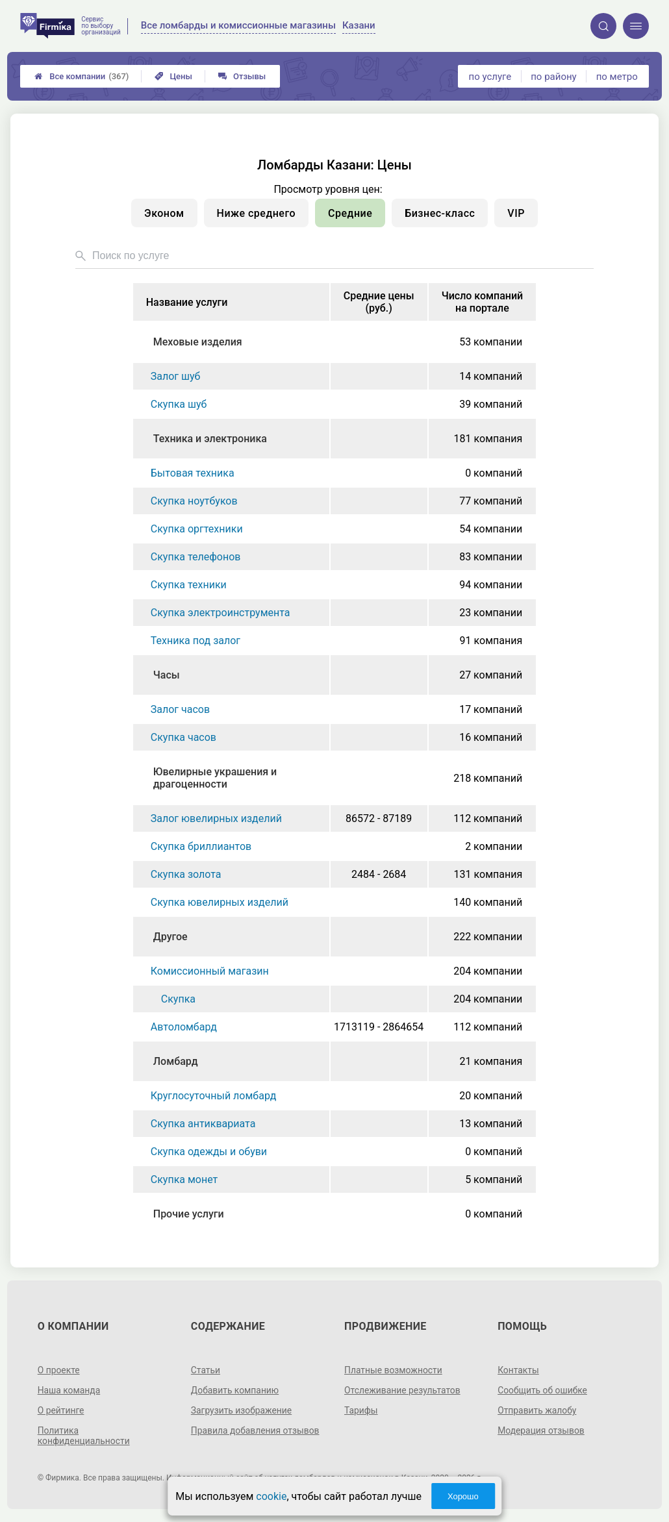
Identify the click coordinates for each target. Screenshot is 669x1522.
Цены (173, 76)
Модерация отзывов (541, 1430)
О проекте (59, 1370)
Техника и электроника (210, 438)
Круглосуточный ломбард (214, 1096)
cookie (271, 1496)
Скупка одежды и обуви (209, 1151)
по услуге (490, 76)
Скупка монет (184, 1179)
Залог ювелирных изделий (216, 818)
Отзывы (242, 76)
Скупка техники (189, 585)
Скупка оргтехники (197, 529)
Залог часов (180, 709)
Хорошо (463, 1496)
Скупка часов (183, 737)
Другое (170, 936)
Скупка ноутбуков (194, 501)
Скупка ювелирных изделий (219, 902)
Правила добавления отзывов (256, 1430)
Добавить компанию (235, 1390)
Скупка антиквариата (203, 1123)
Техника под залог (195, 640)
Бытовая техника (192, 473)
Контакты (518, 1370)
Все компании (81, 76)
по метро (617, 76)
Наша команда (69, 1390)
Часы (166, 675)
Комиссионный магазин (210, 971)
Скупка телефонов (196, 557)
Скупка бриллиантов (201, 846)
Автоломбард (184, 1027)
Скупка (178, 999)
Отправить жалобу (537, 1410)
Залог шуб (176, 376)
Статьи (206, 1370)
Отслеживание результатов (403, 1390)
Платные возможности (393, 1370)
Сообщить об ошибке (543, 1390)
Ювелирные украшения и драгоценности (215, 778)
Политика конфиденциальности (84, 1435)
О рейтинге (61, 1410)
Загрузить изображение (242, 1410)
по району (553, 76)
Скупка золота (186, 874)
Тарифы (361, 1410)
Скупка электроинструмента (220, 612)
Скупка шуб (179, 404)
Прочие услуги (188, 1214)
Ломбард (175, 1061)
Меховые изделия (197, 342)
